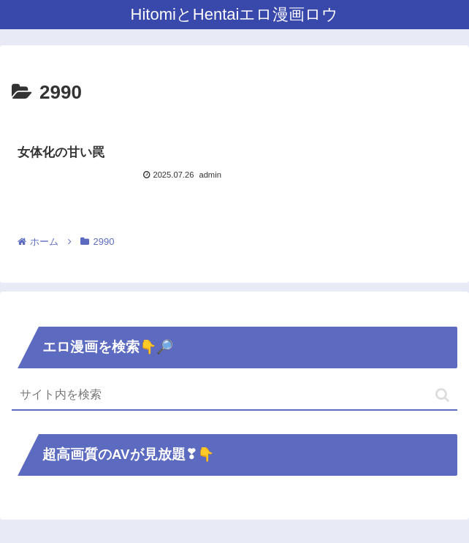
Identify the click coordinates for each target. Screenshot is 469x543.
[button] (442, 395)
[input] (234, 395)
